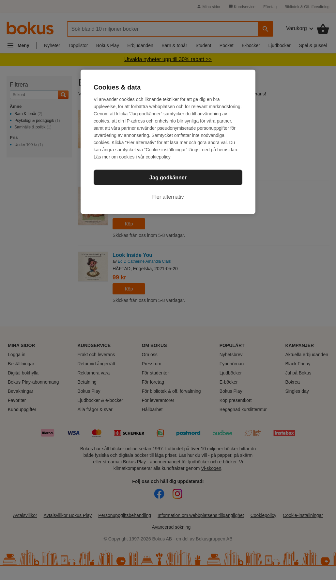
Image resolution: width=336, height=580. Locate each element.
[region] (168, 142)
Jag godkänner (168, 177)
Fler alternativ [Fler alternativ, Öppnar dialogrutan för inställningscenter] (168, 197)
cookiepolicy (158, 156)
